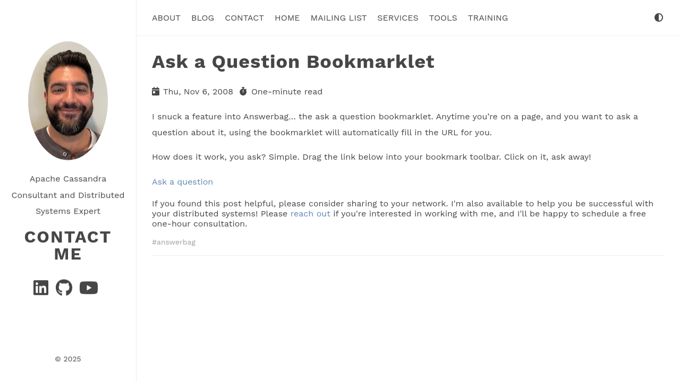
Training (488, 18)
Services (397, 18)
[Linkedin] (42, 290)
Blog (202, 18)
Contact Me (68, 244)
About (166, 18)
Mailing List (339, 18)
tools (443, 18)
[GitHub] (65, 290)
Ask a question (182, 181)
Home (287, 18)
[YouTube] (88, 290)
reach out (310, 214)
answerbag (176, 242)
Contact (244, 18)
